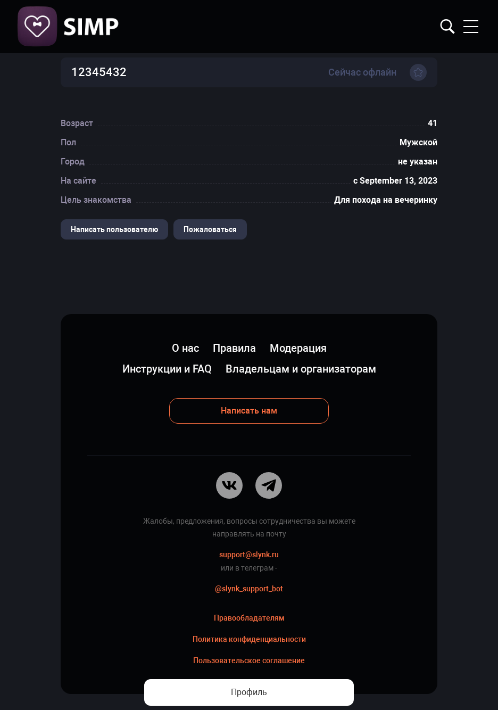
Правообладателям (249, 618)
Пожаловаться (210, 229)
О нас (185, 348)
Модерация (298, 348)
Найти (447, 26)
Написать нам (249, 411)
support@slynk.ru (249, 554)
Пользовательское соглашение (249, 660)
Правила (234, 348)
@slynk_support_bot (249, 588)
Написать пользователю (114, 229)
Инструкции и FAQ (167, 368)
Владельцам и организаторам (301, 368)
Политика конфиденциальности (249, 639)
